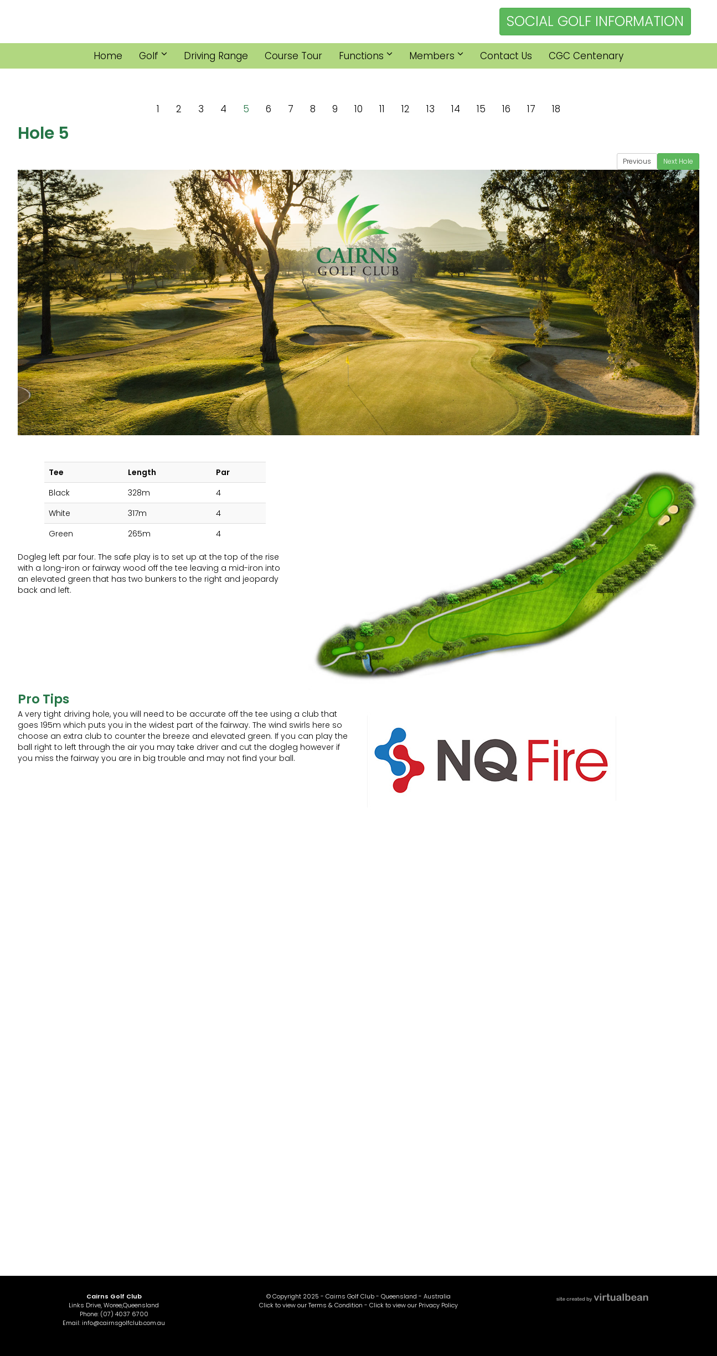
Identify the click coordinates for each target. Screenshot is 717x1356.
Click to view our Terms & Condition (311, 1305)
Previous (637, 161)
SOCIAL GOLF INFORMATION (595, 21)
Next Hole (678, 161)
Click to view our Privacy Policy (413, 1305)
